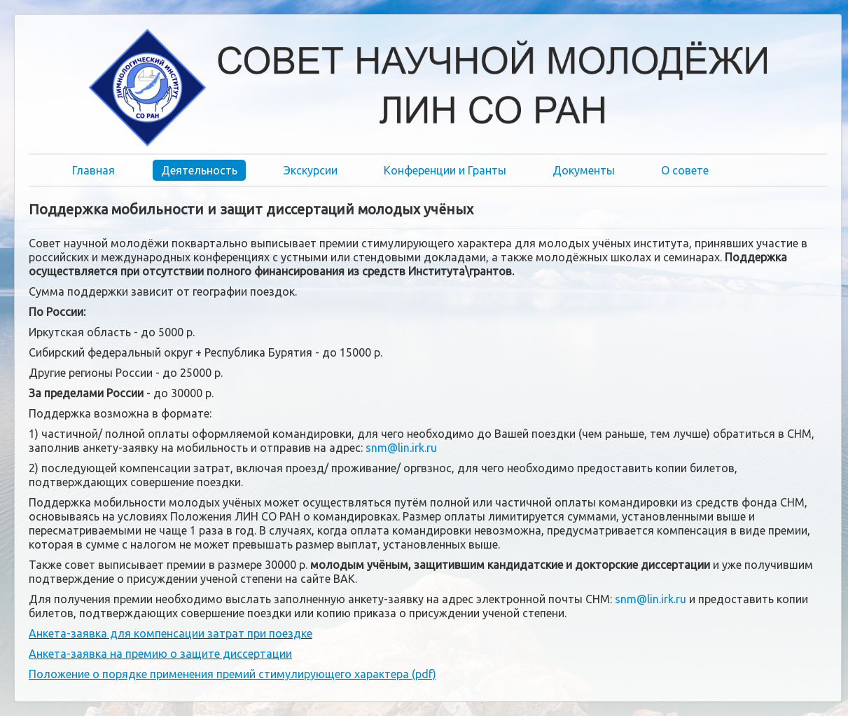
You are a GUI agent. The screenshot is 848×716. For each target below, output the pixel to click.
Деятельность (199, 170)
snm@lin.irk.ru (401, 447)
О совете (685, 170)
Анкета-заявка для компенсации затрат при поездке (170, 633)
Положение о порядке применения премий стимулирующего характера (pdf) (232, 674)
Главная (93, 170)
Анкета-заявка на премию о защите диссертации (160, 653)
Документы (583, 170)
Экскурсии (311, 170)
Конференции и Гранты (445, 170)
